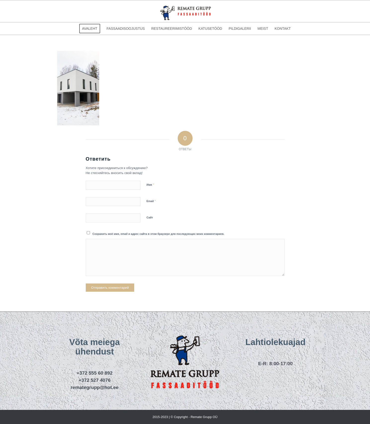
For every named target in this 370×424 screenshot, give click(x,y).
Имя (150, 184)
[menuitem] (89, 28)
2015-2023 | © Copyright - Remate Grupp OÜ (185, 417)
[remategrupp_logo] (185, 11)
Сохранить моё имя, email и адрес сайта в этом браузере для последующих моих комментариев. (158, 233)
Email (151, 201)
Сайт (150, 217)
